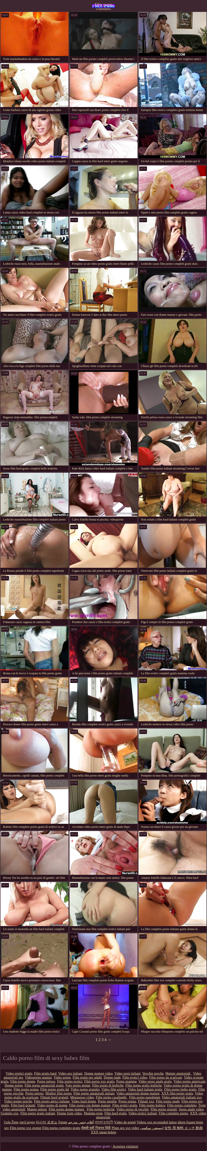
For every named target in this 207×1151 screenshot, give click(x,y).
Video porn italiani (127, 1073)
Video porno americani (189, 1081)
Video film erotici (113, 1089)
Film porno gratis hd (54, 1089)
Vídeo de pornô (125, 1122)
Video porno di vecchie (132, 1109)
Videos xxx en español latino (157, 1122)
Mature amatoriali (178, 1073)
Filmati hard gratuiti (54, 1097)
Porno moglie (107, 1101)
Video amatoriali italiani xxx (182, 1097)
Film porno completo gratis (104, 6)
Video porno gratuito (85, 1089)
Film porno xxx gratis (99, 1081)
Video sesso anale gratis (155, 1081)
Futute (62, 1122)
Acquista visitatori (125, 1146)
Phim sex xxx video (125, 1128)
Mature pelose (37, 1109)
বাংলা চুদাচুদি (104, 1122)
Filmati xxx (146, 1101)
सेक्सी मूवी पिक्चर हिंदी (96, 1128)
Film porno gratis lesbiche (143, 1085)
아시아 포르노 (47, 1122)
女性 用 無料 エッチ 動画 (183, 1128)
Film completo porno (173, 1113)
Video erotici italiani (142, 1113)
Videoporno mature (38, 1077)
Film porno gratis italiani (37, 1113)
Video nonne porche (18, 1101)
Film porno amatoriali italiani (94, 1093)
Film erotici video (134, 1077)
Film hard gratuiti (23, 1105)
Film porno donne (22, 1081)
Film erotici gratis (124, 1105)
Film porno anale (168, 1101)
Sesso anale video (191, 1109)
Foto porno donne (78, 1085)
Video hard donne (83, 1101)
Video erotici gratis (19, 1073)
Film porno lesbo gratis (180, 1089)
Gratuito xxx (9, 1113)
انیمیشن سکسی (152, 1128)
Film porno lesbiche (101, 1109)
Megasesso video (82, 1097)
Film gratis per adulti (87, 1077)
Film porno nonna (26, 1089)
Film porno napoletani (144, 1097)
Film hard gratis (115, 1113)
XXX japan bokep (103, 1132)
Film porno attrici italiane (51, 1101)
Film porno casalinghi (111, 1097)
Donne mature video (98, 1073)
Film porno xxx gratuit (25, 1128)
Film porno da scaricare (165, 1077)
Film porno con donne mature (89, 1105)
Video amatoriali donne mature (138, 1093)
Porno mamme (126, 1081)
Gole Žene (11, 1122)
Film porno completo (182, 1105)
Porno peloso (46, 1081)
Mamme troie (93, 1113)
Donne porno (13, 1085)
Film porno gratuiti (163, 1109)
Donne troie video (69, 1113)
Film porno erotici (69, 1081)
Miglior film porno (58, 1093)
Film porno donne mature (67, 1109)
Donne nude (112, 1077)
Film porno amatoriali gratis (44, 1085)
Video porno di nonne (52, 1105)
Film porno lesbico (152, 1105)
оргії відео (27, 1122)
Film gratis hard (45, 1073)
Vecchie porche (153, 1073)
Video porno (62, 1077)
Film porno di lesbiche (108, 1085)
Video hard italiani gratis (145, 1089)
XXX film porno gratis (177, 1093)
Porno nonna (127, 1101)
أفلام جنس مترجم (81, 1122)
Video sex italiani (70, 1073)
